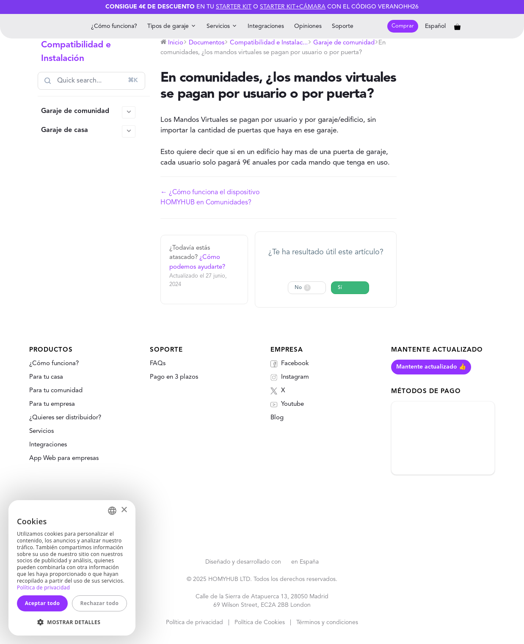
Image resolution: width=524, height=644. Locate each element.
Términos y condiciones (327, 622)
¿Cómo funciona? (114, 26)
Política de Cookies (259, 622)
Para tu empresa (52, 404)
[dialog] (71, 568)
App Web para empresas (64, 458)
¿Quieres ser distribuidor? (65, 418)
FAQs (157, 364)
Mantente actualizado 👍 (431, 367)
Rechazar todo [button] (99, 603)
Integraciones (266, 26)
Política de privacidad (194, 622)
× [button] (124, 510)
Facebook (289, 364)
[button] (72, 622)
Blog (277, 418)
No (303, 287)
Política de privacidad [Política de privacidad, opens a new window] (43, 587)
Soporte (342, 26)
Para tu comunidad (56, 391)
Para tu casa (46, 377)
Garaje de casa (88, 131)
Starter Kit (233, 7)
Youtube (287, 404)
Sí (340, 287)
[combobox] (112, 510)
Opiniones (308, 26)
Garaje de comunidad (88, 112)
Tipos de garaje (171, 26)
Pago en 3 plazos (174, 377)
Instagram (289, 377)
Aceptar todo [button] (42, 603)
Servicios (222, 26)
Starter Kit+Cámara (292, 7)
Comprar (403, 26)
